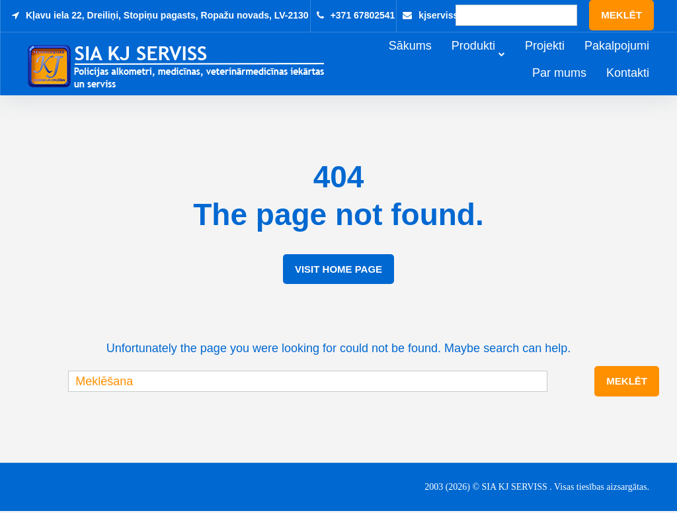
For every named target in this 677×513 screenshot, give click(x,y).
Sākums (428, 60)
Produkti (492, 60)
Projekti (563, 60)
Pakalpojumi (635, 60)
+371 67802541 (363, 15)
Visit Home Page (338, 271)
